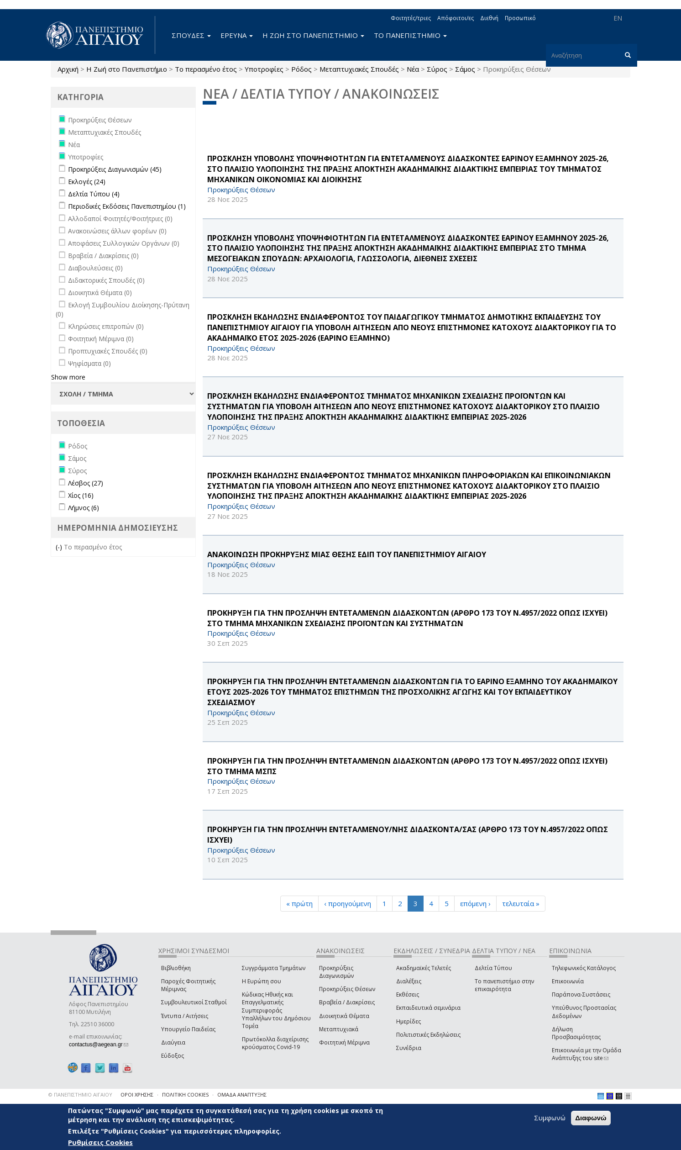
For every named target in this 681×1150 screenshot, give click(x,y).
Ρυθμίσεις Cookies (100, 1142)
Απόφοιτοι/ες (455, 18)
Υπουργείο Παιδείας (188, 1029)
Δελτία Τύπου (493, 968)
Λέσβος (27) (85, 483)
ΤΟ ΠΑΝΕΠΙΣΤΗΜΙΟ (410, 35)
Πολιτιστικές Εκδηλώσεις (428, 1035)
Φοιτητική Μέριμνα (344, 1042)
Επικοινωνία (568, 981)
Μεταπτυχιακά (338, 1029)
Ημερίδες (408, 1021)
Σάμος (465, 69)
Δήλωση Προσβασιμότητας (576, 1033)
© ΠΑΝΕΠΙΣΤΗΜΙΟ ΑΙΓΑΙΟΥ (80, 1094)
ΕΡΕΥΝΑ (236, 35)
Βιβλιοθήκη (176, 968)
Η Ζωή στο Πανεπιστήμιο (126, 69)
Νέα (413, 69)
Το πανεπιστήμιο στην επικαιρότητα (504, 985)
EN (617, 18)
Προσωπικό (520, 18)
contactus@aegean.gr (98, 1044)
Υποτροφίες (264, 69)
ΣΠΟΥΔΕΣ (191, 35)
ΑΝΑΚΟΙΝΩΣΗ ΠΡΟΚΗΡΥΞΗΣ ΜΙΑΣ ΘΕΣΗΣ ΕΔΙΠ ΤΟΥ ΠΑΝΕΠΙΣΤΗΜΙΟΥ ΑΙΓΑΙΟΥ (346, 554)
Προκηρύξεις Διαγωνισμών (336, 972)
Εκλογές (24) (86, 181)
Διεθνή (489, 18)
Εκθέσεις (407, 994)
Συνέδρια (408, 1048)
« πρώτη (299, 903)
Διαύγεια (173, 1042)
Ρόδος (301, 69)
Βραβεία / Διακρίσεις (347, 1002)
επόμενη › (475, 903)
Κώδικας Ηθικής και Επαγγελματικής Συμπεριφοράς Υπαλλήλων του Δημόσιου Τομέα (276, 1010)
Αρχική (68, 69)
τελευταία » (521, 903)
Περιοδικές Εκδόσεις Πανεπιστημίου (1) (127, 206)
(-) (60, 547)
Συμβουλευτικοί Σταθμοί (194, 1002)
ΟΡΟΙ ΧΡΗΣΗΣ (136, 1094)
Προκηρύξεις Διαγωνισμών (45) (115, 169)
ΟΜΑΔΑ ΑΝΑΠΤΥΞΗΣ (242, 1094)
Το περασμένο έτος (206, 69)
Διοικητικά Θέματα (344, 1016)
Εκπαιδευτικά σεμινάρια (428, 1008)
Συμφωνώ (550, 1117)
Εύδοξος (172, 1056)
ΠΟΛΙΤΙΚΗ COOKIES (185, 1094)
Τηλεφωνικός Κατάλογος (584, 968)
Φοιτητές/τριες (411, 18)
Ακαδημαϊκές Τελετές (423, 968)
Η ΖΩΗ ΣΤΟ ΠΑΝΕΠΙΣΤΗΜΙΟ (313, 35)
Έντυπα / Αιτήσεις (184, 1016)
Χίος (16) (81, 495)
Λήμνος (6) (83, 507)
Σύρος (437, 69)
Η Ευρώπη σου (261, 981)
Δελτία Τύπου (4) (94, 194)
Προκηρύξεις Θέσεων (347, 989)
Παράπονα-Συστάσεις (581, 994)
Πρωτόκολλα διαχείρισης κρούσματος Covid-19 (275, 1043)
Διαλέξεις (408, 981)
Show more (68, 377)
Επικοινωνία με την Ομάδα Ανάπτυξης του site (586, 1054)
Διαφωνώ (591, 1118)
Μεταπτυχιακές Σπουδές (359, 69)
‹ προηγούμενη (347, 903)
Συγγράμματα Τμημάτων (273, 968)
